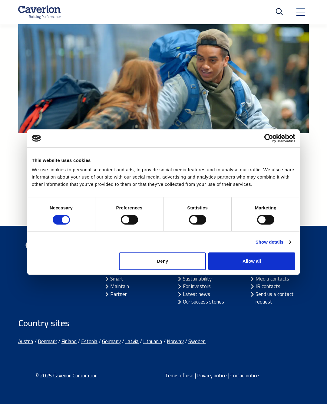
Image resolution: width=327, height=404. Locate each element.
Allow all (252, 261)
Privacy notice (212, 375)
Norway (175, 341)
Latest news (196, 294)
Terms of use (179, 375)
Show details (270, 242)
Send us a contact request (275, 298)
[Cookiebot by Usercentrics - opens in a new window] (268, 138)
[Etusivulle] (39, 12)
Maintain (119, 286)
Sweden (197, 341)
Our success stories (203, 302)
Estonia (89, 341)
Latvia (132, 341)
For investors (197, 286)
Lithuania (152, 341)
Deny (162, 261)
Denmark (47, 341)
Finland (69, 341)
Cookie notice (244, 375)
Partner (118, 294)
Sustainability (197, 279)
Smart (116, 279)
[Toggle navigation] (300, 12)
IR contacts (268, 286)
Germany (111, 341)
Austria (25, 341)
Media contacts (272, 279)
